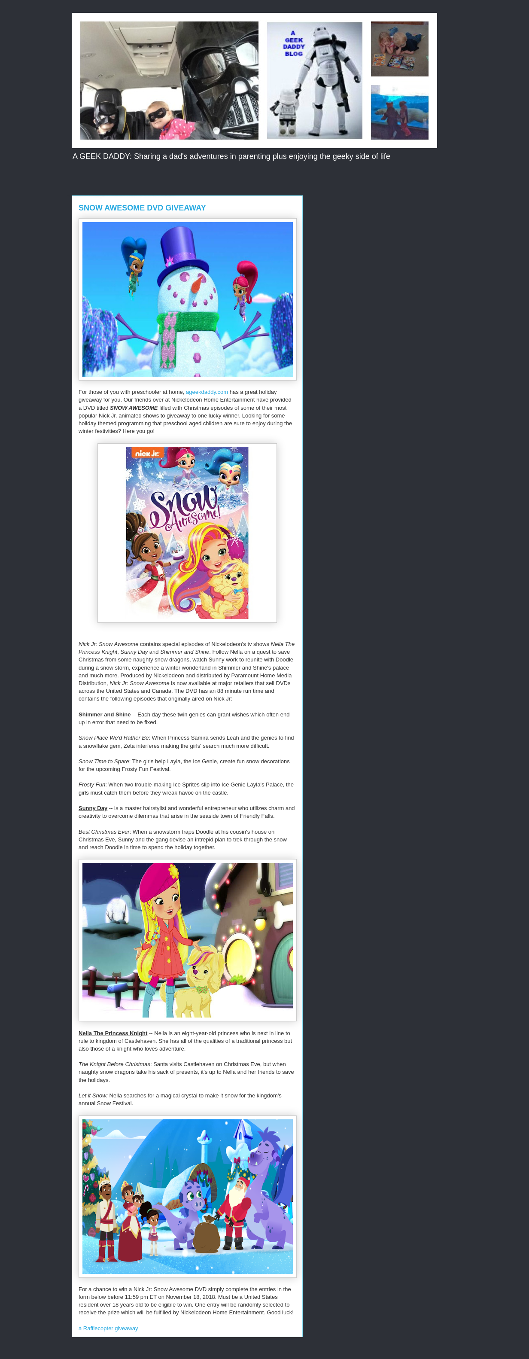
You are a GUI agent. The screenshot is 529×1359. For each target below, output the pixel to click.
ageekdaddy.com (207, 392)
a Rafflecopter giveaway (108, 1328)
